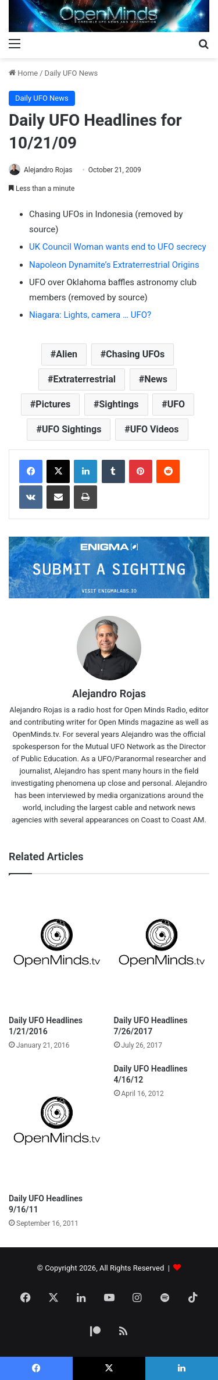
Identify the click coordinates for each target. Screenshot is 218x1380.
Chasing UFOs (135, 354)
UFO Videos (154, 429)
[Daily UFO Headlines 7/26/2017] (162, 948)
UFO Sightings (72, 429)
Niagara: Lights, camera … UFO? (90, 315)
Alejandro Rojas (48, 170)
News (155, 379)
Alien (66, 354)
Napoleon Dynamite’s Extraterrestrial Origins (114, 265)
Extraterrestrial (84, 379)
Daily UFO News (71, 73)
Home (23, 73)
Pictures (52, 404)
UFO (176, 404)
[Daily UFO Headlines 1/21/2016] (57, 948)
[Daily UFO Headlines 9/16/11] (57, 1125)
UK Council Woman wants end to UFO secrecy (117, 247)
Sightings (118, 404)
